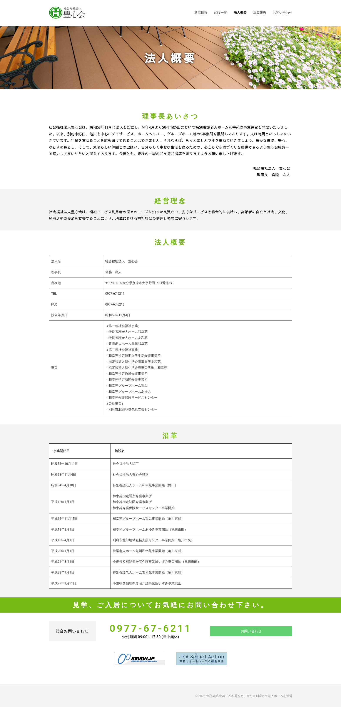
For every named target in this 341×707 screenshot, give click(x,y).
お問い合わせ (282, 12)
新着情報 (200, 12)
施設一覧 (220, 12)
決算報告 (259, 12)
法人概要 (240, 12)
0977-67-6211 (151, 628)
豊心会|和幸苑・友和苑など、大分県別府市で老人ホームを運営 (249, 695)
